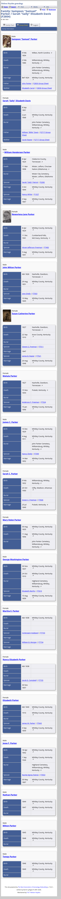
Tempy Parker (9, 856)
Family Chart (8, 25)
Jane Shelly (26, 293)
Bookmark (52, 9)
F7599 (36, 454)
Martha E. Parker (11, 611)
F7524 (43, 402)
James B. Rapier (28, 356)
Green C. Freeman (29, 500)
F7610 (39, 591)
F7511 (41, 346)
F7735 (40, 680)
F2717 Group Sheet (41, 140)
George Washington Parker (16, 559)
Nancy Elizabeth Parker (14, 659)
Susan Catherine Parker (23, 313)
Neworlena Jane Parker (23, 214)
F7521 (38, 356)
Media (36, 7)
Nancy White (27, 194)
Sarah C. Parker (10, 473)
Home (6, 7)
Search (13, 7)
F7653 (42, 775)
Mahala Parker (10, 376)
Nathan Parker (10, 794)
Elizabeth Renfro (28, 591)
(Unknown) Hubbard (30, 633)
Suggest (34, 25)
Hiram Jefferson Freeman (32, 247)
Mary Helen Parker (12, 520)
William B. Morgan (29, 642)
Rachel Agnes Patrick (30, 775)
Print (43, 9)
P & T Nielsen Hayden (33, 892)
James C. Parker (10, 422)
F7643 (39, 723)
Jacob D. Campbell (29, 680)
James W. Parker (28, 723)
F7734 (40, 642)
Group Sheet (22, 25)
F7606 (40, 500)
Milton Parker (9, 825)
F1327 (36, 194)
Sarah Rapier (27, 140)
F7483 (46, 247)
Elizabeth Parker (11, 700)
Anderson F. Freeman (30, 402)
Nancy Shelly (27, 454)
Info (47, 7)
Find (22, 7)
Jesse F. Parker (10, 743)
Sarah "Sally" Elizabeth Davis (17, 100)
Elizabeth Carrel (28, 88)
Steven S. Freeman (29, 346)
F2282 (42, 182)
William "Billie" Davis (30, 132)
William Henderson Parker (17, 152)
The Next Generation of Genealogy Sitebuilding (32, 887)
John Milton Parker (12, 267)
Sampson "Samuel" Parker (24, 39)
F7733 (42, 633)
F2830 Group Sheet (41, 83)
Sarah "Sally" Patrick (30, 182)
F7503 (35, 293)
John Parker (26, 83)
